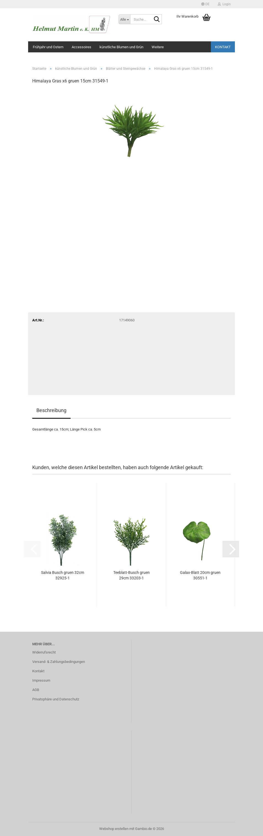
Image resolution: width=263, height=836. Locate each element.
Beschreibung (51, 410)
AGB (35, 690)
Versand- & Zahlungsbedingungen (58, 662)
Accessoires (81, 47)
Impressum (41, 680)
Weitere (158, 47)
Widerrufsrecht (44, 652)
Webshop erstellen (113, 829)
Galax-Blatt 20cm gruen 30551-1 (200, 575)
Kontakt (223, 47)
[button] (205, 4)
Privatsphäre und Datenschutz (55, 699)
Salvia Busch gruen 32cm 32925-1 (62, 575)
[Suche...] (124, 19)
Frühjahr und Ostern (48, 47)
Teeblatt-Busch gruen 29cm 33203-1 (131, 575)
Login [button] (224, 4)
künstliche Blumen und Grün (121, 47)
